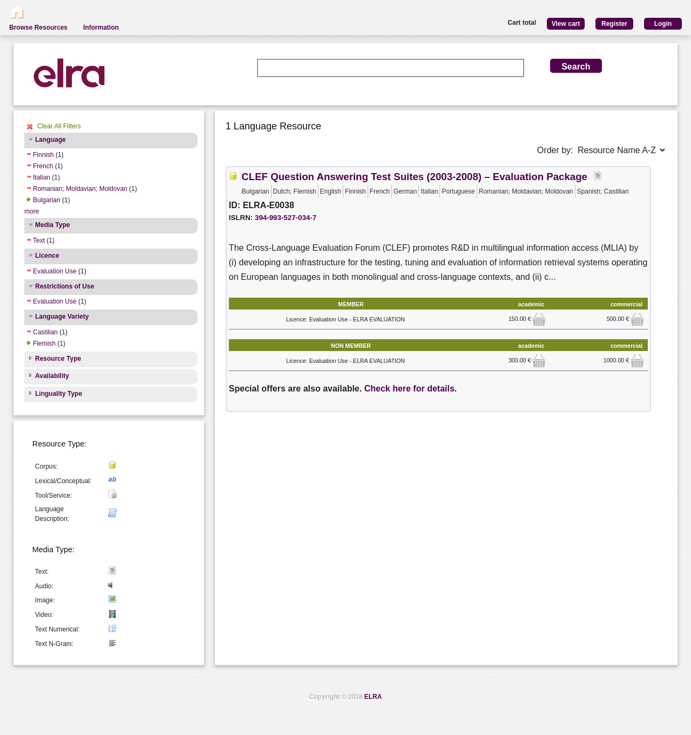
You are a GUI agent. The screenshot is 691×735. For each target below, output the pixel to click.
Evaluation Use (55, 271)
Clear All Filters (59, 126)
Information (101, 27)
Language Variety (62, 316)
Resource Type (58, 358)
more (31, 211)
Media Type (52, 225)
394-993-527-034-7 (285, 218)
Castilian (45, 332)
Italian (41, 177)
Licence (47, 255)
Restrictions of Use (64, 286)
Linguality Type (58, 393)
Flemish (44, 343)
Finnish (43, 155)
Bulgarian (46, 200)
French (43, 166)
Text (39, 240)
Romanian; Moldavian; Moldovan (80, 189)
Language (50, 139)
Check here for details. (410, 388)
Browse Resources (38, 27)
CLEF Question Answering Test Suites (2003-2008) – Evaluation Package (414, 176)
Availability (52, 376)
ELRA (373, 696)
